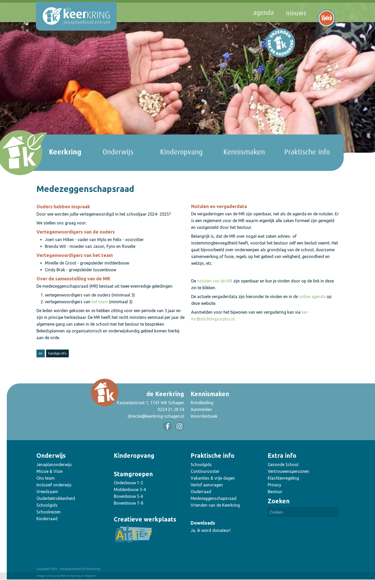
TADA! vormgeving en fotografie (78, 576)
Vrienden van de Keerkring (215, 505)
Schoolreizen (48, 512)
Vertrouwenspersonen (288, 471)
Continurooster (205, 471)
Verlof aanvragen (207, 484)
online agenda (312, 296)
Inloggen (41, 576)
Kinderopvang (134, 455)
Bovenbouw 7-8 (128, 503)
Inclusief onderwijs (54, 484)
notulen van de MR (214, 281)
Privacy (274, 484)
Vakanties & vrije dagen (213, 478)
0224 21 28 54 (171, 409)
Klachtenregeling (283, 478)
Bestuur (275, 491)
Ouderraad (201, 491)
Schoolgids (47, 505)
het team (99, 301)
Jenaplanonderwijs (54, 464)
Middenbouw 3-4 (130, 489)
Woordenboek (204, 416)
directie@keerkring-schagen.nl (156, 416)
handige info (57, 353)
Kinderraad (47, 518)
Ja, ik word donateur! (211, 530)
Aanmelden (201, 409)
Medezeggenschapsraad (213, 498)
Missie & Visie (49, 471)
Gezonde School (283, 464)
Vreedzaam (47, 491)
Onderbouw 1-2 (128, 482)
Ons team (45, 478)
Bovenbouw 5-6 (128, 496)
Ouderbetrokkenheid (55, 498)
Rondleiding (202, 402)
